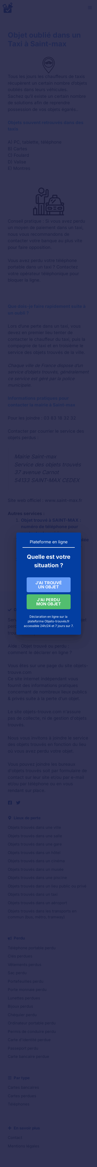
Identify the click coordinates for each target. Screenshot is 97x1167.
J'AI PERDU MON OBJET (48, 602)
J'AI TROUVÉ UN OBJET (48, 585)
